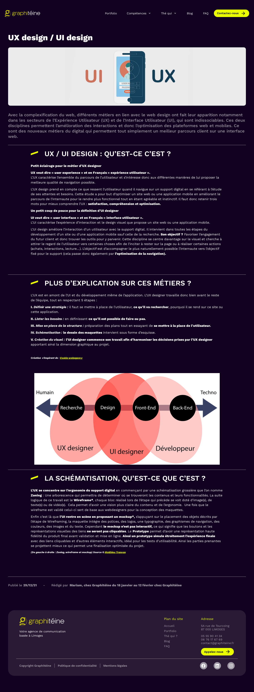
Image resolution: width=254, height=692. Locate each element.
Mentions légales (115, 665)
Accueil (169, 625)
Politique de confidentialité (77, 665)
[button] (139, 13)
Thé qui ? (171, 636)
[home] (22, 13)
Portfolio (111, 13)
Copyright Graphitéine (35, 665)
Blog (190, 13)
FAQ (205, 13)
